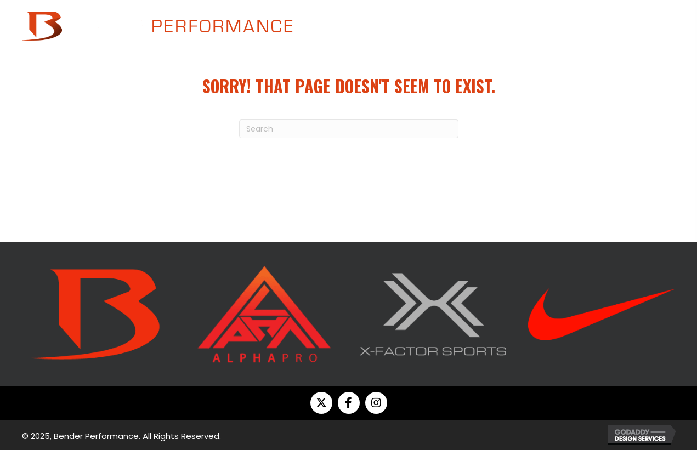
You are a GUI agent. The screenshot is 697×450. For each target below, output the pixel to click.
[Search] (348, 128)
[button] (321, 403)
